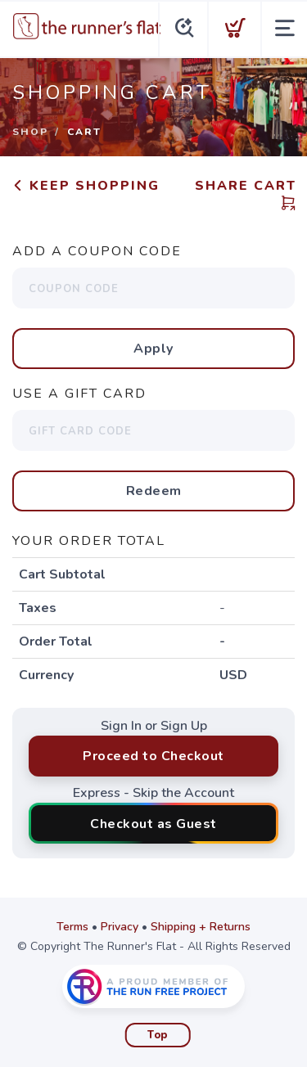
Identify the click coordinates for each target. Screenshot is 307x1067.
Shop (30, 131)
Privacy (119, 926)
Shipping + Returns (201, 926)
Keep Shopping (86, 186)
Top (157, 1035)
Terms (72, 926)
